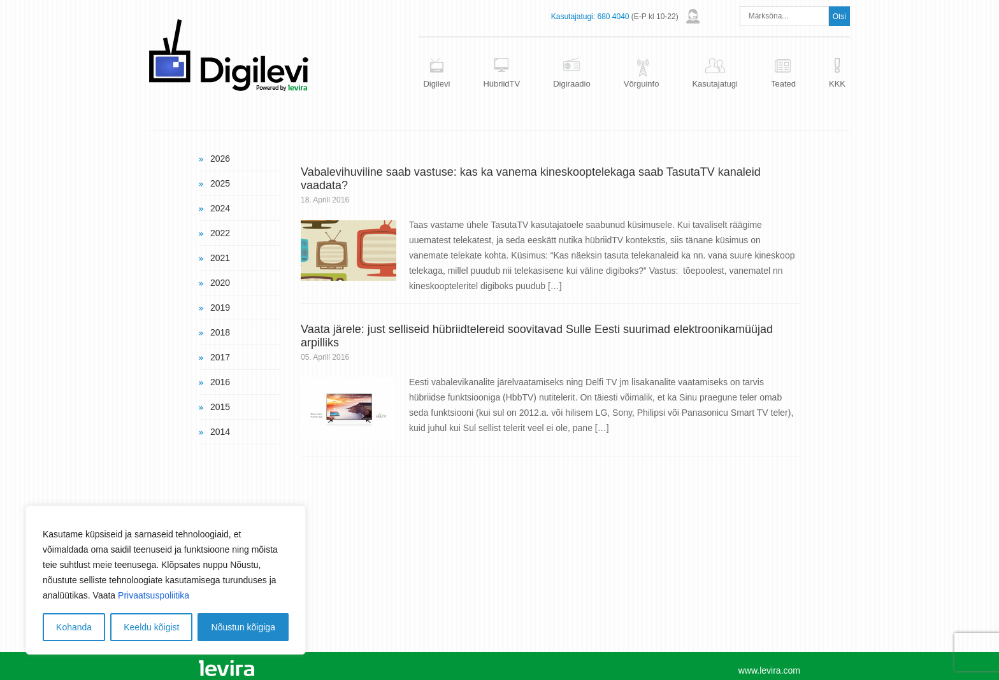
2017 (220, 357)
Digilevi (436, 84)
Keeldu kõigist (151, 627)
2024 (220, 208)
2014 (220, 432)
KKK (837, 84)
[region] (165, 580)
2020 (220, 283)
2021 (220, 258)
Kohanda (74, 627)
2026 (220, 158)
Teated (783, 84)
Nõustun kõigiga (243, 627)
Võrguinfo (641, 84)
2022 (220, 233)
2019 (220, 307)
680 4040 (613, 16)
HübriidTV (501, 84)
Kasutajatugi (715, 84)
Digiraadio (572, 84)
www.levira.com (769, 670)
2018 (220, 332)
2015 (220, 407)
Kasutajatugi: (573, 16)
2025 (220, 183)
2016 (220, 382)
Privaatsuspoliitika (153, 595)
